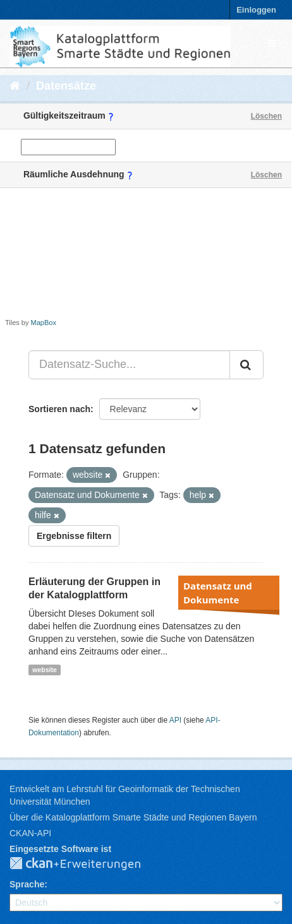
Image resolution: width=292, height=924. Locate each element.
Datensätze (66, 86)
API (175, 720)
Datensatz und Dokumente (217, 592)
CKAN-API (30, 833)
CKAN (85, 864)
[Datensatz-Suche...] (129, 364)
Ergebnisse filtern (74, 536)
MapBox (43, 322)
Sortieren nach (59, 409)
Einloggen (256, 10)
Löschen (266, 116)
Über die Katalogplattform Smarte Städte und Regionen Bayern (133, 817)
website (44, 669)
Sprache (26, 884)
